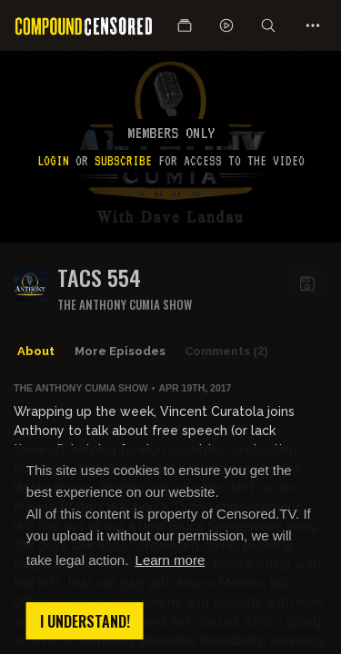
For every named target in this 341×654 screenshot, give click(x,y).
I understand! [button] (85, 621)
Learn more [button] (170, 560)
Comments (226, 351)
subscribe (123, 161)
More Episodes (120, 351)
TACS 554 (99, 277)
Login (53, 161)
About (36, 351)
